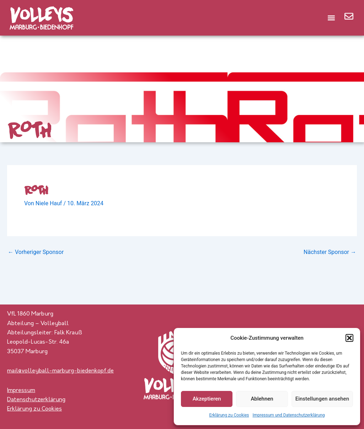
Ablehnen (262, 399)
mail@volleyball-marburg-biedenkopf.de (60, 371)
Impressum (21, 390)
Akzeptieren (207, 399)
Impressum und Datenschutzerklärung (288, 415)
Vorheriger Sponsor (36, 252)
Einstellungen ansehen (322, 399)
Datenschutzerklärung (36, 400)
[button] (349, 337)
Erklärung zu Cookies (229, 415)
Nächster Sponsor (330, 252)
